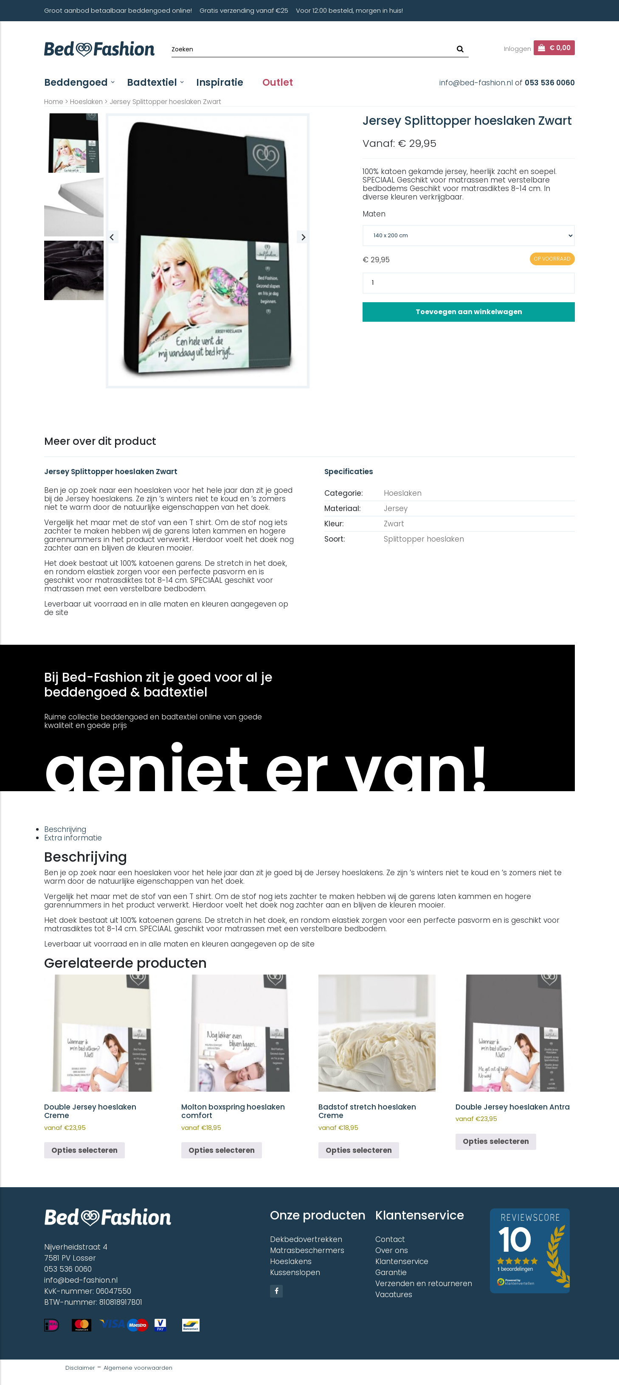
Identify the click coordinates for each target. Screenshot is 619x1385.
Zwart (394, 524)
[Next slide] (303, 236)
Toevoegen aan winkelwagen (469, 312)
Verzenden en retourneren (423, 1283)
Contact (390, 1239)
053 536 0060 (550, 83)
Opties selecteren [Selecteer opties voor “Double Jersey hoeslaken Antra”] (496, 1141)
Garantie (391, 1272)
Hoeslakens (291, 1261)
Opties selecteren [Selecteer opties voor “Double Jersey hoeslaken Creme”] (84, 1150)
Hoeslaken (86, 101)
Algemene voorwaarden (138, 1368)
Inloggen (517, 48)
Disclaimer (80, 1368)
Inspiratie (219, 82)
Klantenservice (401, 1261)
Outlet (277, 82)
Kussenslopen (295, 1272)
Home (53, 101)
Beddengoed (76, 82)
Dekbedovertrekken (306, 1239)
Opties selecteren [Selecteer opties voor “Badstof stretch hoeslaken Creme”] (359, 1150)
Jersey (396, 508)
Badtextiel (152, 82)
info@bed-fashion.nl (476, 83)
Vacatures (393, 1294)
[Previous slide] (112, 236)
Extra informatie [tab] (73, 838)
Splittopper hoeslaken (424, 539)
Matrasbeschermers (307, 1250)
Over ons (391, 1250)
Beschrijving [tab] (65, 829)
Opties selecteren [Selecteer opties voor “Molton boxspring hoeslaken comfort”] (222, 1150)
